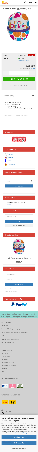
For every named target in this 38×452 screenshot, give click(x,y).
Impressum (5, 325)
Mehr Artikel (8, 204)
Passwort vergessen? (11, 292)
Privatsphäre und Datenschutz (10, 339)
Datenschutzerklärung (20, 433)
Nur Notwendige (19, 443)
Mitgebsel (4, 368)
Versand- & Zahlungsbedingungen (11, 329)
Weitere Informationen (19, 448)
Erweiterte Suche (19, 226)
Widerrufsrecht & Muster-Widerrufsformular (15, 332)
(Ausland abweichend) (23, 60)
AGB (3, 336)
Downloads (11, 164)
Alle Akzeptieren (19, 437)
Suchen (19, 221)
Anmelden (19, 186)
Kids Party (4, 359)
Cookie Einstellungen (8, 342)
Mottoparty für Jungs (8, 362)
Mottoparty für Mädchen (9, 365)
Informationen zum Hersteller (15, 115)
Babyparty (5, 353)
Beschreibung (8, 96)
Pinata (3, 371)
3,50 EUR (19, 262)
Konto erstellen (9, 289)
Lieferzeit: (6, 58)
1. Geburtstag (6, 356)
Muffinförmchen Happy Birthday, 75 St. (19, 258)
